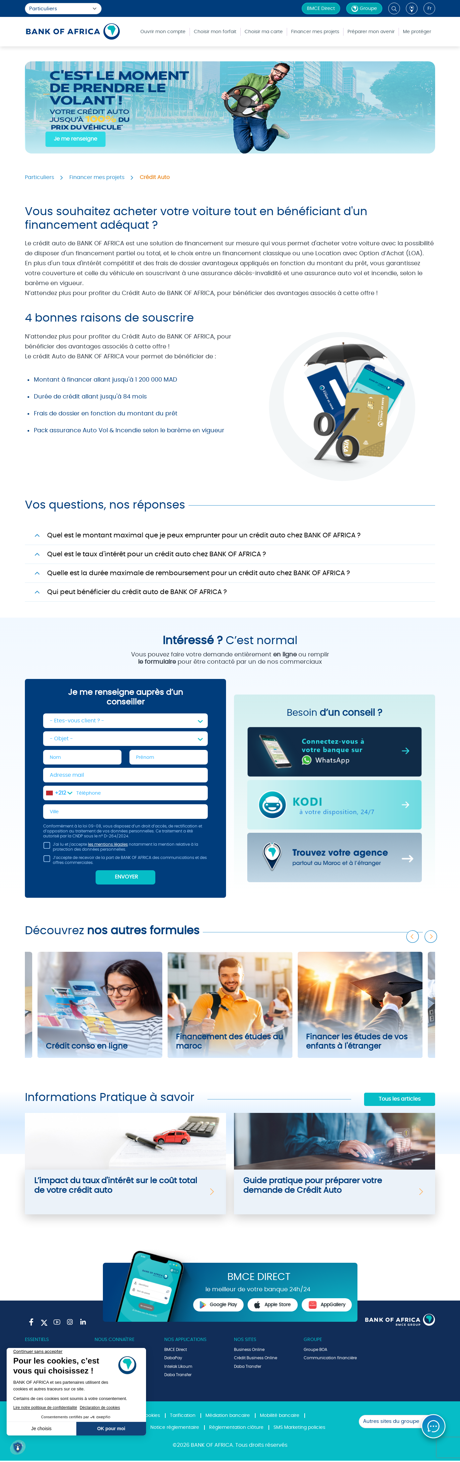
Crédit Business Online (255, 1359)
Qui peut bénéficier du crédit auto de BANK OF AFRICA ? (137, 592)
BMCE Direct (321, 8)
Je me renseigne (75, 139)
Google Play (218, 1306)
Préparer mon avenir (371, 32)
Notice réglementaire (174, 1429)
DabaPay (173, 1359)
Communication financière (330, 1359)
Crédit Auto (155, 177)
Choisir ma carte (264, 32)
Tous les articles (400, 1100)
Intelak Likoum (178, 1368)
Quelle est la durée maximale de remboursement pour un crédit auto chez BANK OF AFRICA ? (198, 573)
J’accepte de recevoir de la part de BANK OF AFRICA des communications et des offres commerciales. (125, 862)
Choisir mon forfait (215, 32)
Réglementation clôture (236, 1429)
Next (431, 933)
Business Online (249, 1351)
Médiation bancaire (227, 1417)
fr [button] (429, 8)
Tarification (182, 1417)
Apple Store (272, 1306)
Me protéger (417, 32)
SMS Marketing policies (299, 1429)
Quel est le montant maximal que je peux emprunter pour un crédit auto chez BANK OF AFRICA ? (203, 535)
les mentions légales (108, 846)
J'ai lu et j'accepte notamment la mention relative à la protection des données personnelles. (120, 849)
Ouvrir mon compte (163, 32)
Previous (413, 933)
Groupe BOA (315, 1351)
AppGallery (326, 1306)
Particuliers (39, 177)
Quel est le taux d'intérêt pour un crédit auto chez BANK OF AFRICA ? (156, 554)
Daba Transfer (178, 1376)
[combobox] (59, 794)
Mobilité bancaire (279, 1417)
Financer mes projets (315, 32)
